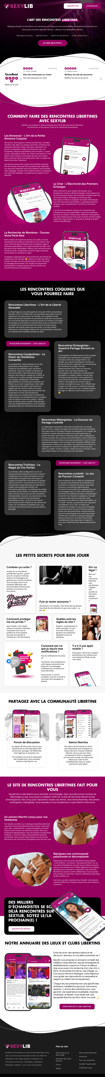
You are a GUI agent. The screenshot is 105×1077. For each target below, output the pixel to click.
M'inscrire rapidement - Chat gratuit (28, 344)
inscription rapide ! (21, 929)
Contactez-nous (85, 1068)
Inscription (73, 6)
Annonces (83, 1056)
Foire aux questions (87, 1060)
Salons (58, 1068)
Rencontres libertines (87, 1053)
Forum (58, 1065)
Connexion (91, 6)
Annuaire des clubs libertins (77, 1006)
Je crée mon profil (52, 43)
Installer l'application (87, 1064)
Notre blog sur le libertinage (62, 1054)
